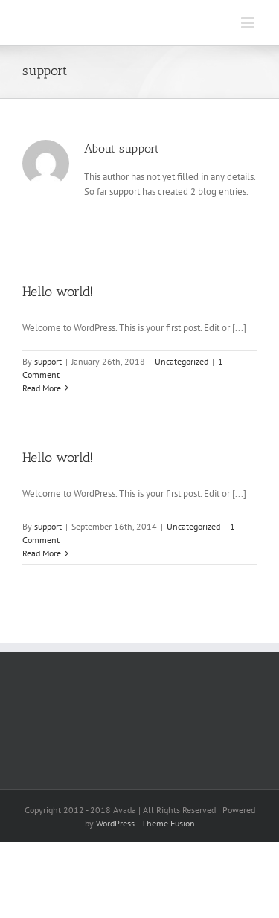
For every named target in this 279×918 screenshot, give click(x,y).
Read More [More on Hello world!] (41, 388)
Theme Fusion (168, 823)
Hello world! (57, 291)
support (48, 361)
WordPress (115, 823)
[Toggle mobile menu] (249, 23)
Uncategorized (181, 361)
